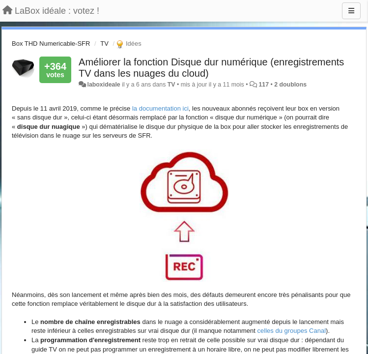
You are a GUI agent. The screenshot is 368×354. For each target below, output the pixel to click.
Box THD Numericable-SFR (51, 43)
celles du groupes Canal (291, 330)
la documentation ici (160, 108)
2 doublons (290, 84)
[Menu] (351, 10)
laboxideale (103, 84)
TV (104, 43)
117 (263, 84)
